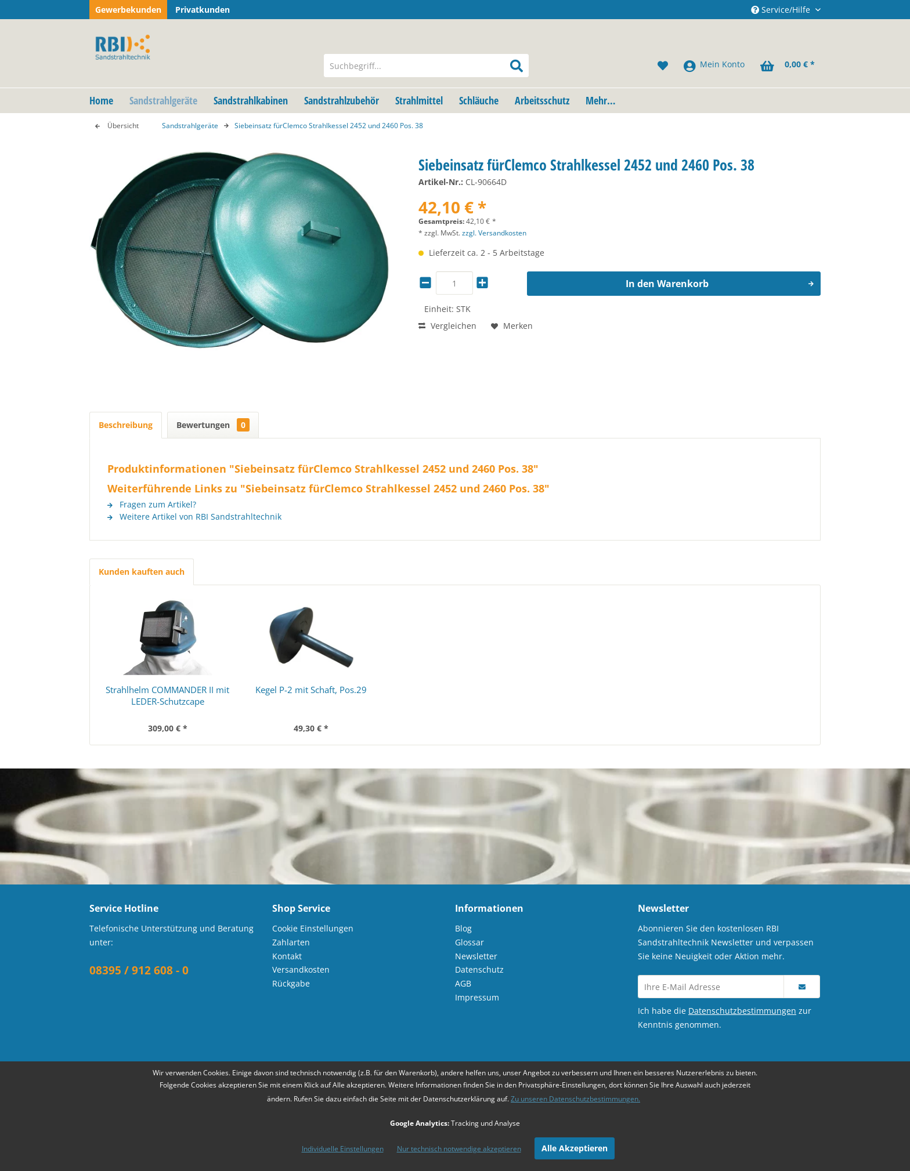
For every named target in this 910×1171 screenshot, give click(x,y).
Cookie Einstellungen (312, 928)
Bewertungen (213, 425)
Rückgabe (291, 983)
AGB (463, 983)
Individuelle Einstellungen (343, 1149)
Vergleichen (447, 325)
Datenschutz (479, 969)
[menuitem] (426, 65)
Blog (463, 928)
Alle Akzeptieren (574, 1148)
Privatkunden (202, 9)
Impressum (477, 997)
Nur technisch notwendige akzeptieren (459, 1149)
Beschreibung (126, 424)
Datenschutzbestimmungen (742, 1010)
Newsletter (476, 956)
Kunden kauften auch (142, 571)
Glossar (469, 942)
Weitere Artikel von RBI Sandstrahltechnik (194, 516)
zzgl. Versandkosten (494, 233)
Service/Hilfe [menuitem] (782, 9)
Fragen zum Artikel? (151, 504)
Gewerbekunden (128, 9)
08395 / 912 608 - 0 (139, 970)
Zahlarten (291, 942)
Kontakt (287, 956)
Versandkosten (301, 969)
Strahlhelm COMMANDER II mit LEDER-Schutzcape (167, 695)
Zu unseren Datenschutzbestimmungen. (575, 1099)
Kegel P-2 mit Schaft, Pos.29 (311, 689)
